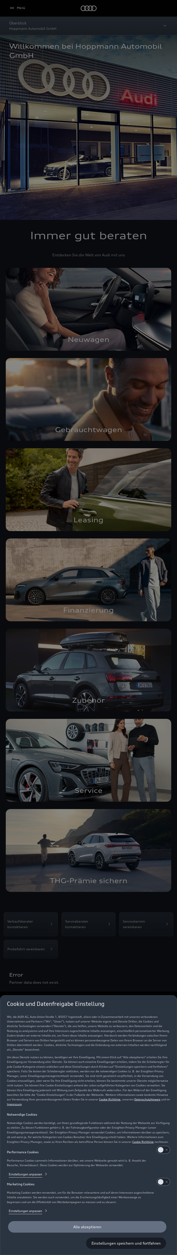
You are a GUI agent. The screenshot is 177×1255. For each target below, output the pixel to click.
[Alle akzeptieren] (87, 1227)
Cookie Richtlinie (110, 1099)
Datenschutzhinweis (147, 1099)
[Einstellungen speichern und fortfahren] (126, 1243)
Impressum (14, 1104)
